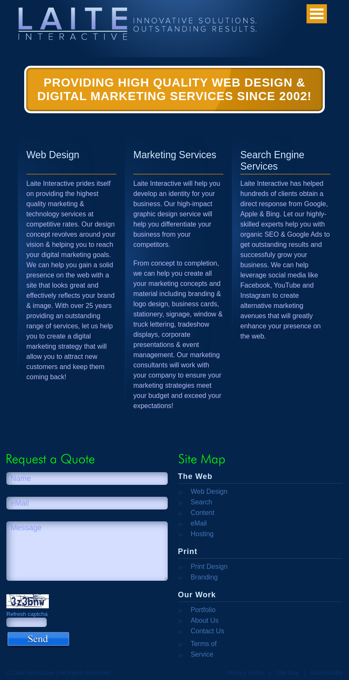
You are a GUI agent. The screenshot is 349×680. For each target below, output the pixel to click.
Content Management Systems (197, 513)
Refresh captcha (27, 614)
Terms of (204, 643)
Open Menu (317, 13)
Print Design (209, 566)
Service (202, 654)
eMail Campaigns (195, 524)
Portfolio (203, 609)
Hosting (202, 533)
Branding (204, 577)
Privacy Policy (245, 672)
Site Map (287, 672)
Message (87, 551)
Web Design (209, 491)
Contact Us (207, 631)
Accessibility (326, 672)
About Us (205, 620)
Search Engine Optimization (197, 502)
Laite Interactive (88, 28)
